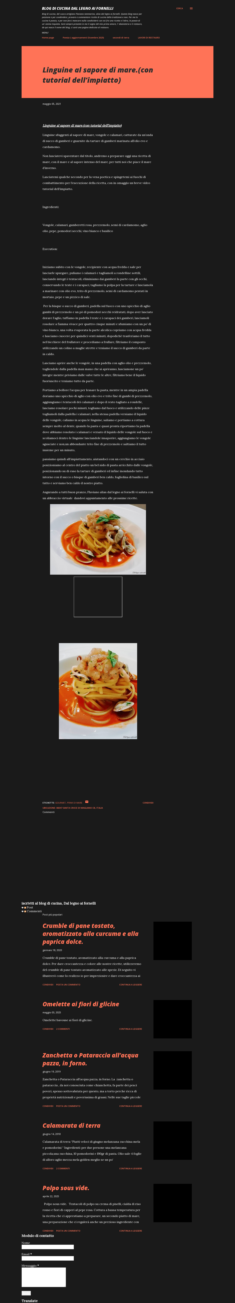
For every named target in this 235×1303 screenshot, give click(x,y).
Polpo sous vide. (66, 1188)
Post (28, 907)
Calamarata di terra (71, 1125)
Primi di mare (74, 802)
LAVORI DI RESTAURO (149, 37)
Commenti (33, 911)
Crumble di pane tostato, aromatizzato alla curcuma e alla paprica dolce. (90, 933)
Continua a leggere (130, 984)
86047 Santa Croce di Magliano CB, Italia (79, 807)
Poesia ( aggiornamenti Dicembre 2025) (83, 37)
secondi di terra (121, 37)
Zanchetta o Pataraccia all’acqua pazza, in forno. (90, 1059)
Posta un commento (68, 984)
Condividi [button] (148, 802)
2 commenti (63, 1028)
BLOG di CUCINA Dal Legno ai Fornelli (77, 8)
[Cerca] (179, 8)
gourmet (60, 802)
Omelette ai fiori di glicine (81, 1004)
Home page (48, 37)
